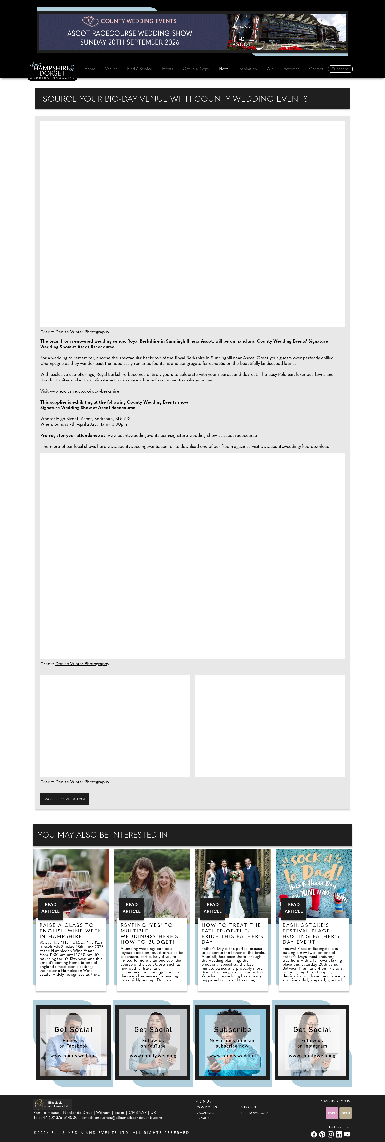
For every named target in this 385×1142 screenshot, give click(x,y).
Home (89, 69)
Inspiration (248, 69)
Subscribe (340, 69)
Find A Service (139, 69)
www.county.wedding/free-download (295, 446)
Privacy (203, 1118)
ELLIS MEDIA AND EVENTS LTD (90, 1133)
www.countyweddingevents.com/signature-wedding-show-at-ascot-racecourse (182, 435)
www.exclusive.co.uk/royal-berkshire (84, 391)
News (224, 69)
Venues (111, 69)
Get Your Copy (196, 69)
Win (270, 69)
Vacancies (205, 1113)
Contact (316, 69)
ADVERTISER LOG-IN (335, 1101)
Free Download (254, 1113)
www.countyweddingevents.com (138, 446)
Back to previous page (65, 799)
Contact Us (207, 1107)
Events (167, 69)
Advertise (291, 69)
